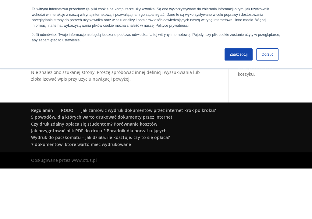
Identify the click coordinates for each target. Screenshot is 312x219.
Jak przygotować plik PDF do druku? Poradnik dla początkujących (99, 131)
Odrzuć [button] (267, 54)
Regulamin (42, 110)
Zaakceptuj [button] (239, 54)
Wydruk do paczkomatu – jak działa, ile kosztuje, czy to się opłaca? (100, 137)
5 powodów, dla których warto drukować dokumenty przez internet (101, 117)
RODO (67, 110)
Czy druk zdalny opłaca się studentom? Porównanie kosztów (94, 124)
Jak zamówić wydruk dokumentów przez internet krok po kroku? (148, 110)
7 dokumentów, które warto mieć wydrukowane (81, 144)
